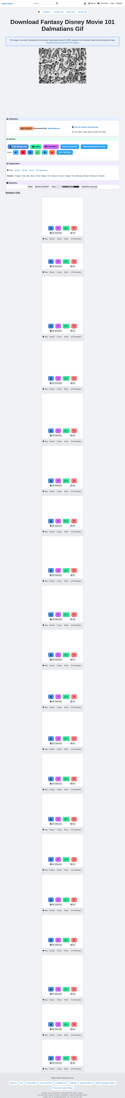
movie (31, 170)
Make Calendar (69, 147)
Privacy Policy (31, 1083)
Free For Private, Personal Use (86, 127)
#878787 (71, 186)
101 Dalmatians (41, 170)
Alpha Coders (7, 4)
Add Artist (26, 128)
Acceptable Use (61, 1083)
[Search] (57, 3)
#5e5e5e (65, 186)
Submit (92, 3)
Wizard (85, 176)
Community (103, 3)
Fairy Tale (25, 176)
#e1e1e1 (59, 186)
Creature (54, 176)
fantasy (17, 170)
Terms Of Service (46, 1083)
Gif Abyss (46, 12)
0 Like (36, 147)
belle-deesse (54, 128)
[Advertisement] (62, 100)
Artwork (101, 176)
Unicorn (61, 176)
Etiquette (73, 1083)
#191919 (76, 186)
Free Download (18, 147)
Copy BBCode (64, 152)
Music (33, 176)
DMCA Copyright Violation (105, 1083)
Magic (44, 176)
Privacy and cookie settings (62, 1088)
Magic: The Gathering (74, 176)
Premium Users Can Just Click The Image (62, 43)
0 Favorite (51, 147)
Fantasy (52, 239)
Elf (48, 176)
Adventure (93, 176)
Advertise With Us (86, 1083)
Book (38, 176)
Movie (66, 239)
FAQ (21, 1083)
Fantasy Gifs (59, 12)
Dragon (17, 176)
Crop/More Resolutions (94, 147)
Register (119, 3)
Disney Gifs (82, 12)
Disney (24, 170)
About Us (13, 1083)
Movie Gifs (71, 12)
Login (112, 3)
